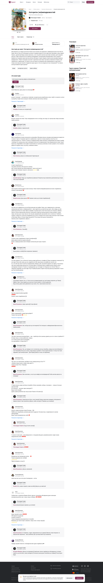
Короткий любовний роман (47, 9)
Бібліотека (46, 2)
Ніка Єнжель (18, 133)
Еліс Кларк (78, 47)
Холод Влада (78, 57)
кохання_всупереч (79, 78)
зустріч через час (83, 59)
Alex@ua (17, 93)
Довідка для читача (15, 569)
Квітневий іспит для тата (82, 55)
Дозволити (79, 578)
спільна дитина (79, 60)
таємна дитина (79, 88)
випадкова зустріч (22, 68)
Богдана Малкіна (19, 539)
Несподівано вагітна (81, 74)
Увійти (15, 81)
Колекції (40, 2)
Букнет (30, 9)
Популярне (72, 42)
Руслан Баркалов (19, 474)
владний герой (83, 49)
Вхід (83, 2)
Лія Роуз (77, 75)
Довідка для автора (15, 571)
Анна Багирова (18, 161)
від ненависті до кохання (83, 50)
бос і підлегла (83, 77)
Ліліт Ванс (78, 85)
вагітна (87, 77)
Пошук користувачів (35, 569)
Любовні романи (36, 9)
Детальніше (69, 578)
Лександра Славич (36, 17)
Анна (16, 491)
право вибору (33, 68)
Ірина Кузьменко (19, 234)
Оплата (32, 566)
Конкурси (28, 2)
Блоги (34, 2)
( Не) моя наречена (81, 45)
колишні (89, 59)
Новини (13, 566)
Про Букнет (33, 567)
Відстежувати (49, 17)
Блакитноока (18, 185)
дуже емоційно (87, 87)
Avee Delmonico (18, 203)
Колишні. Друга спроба (82, 84)
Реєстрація (90, 2)
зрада (13, 68)
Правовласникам (15, 567)
